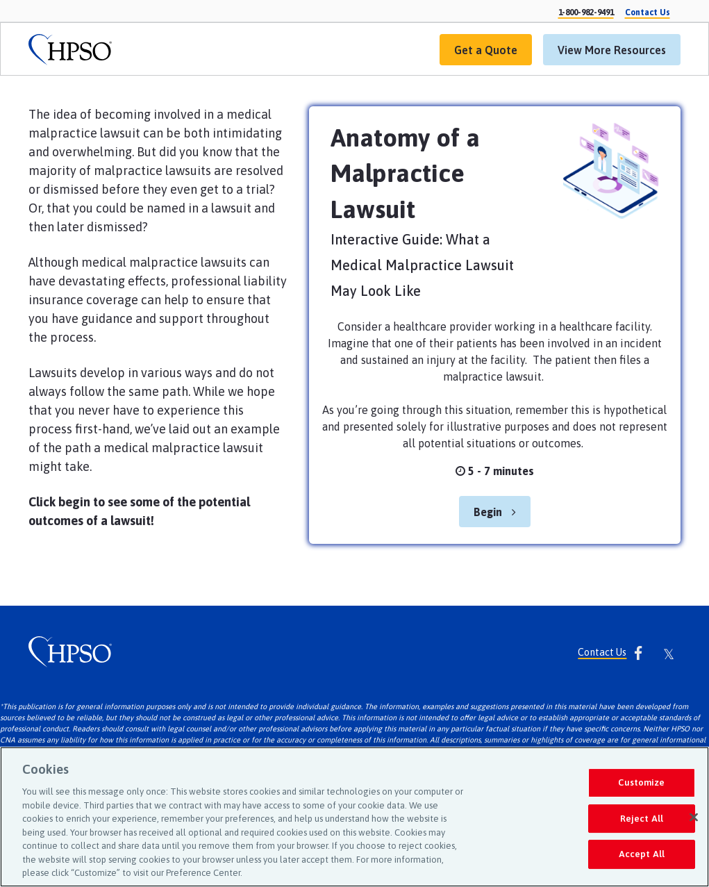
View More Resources (604, 54)
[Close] (693, 817)
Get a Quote (478, 54)
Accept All (642, 854)
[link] (70, 49)
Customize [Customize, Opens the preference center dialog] (641, 782)
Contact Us (602, 653)
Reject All (641, 818)
